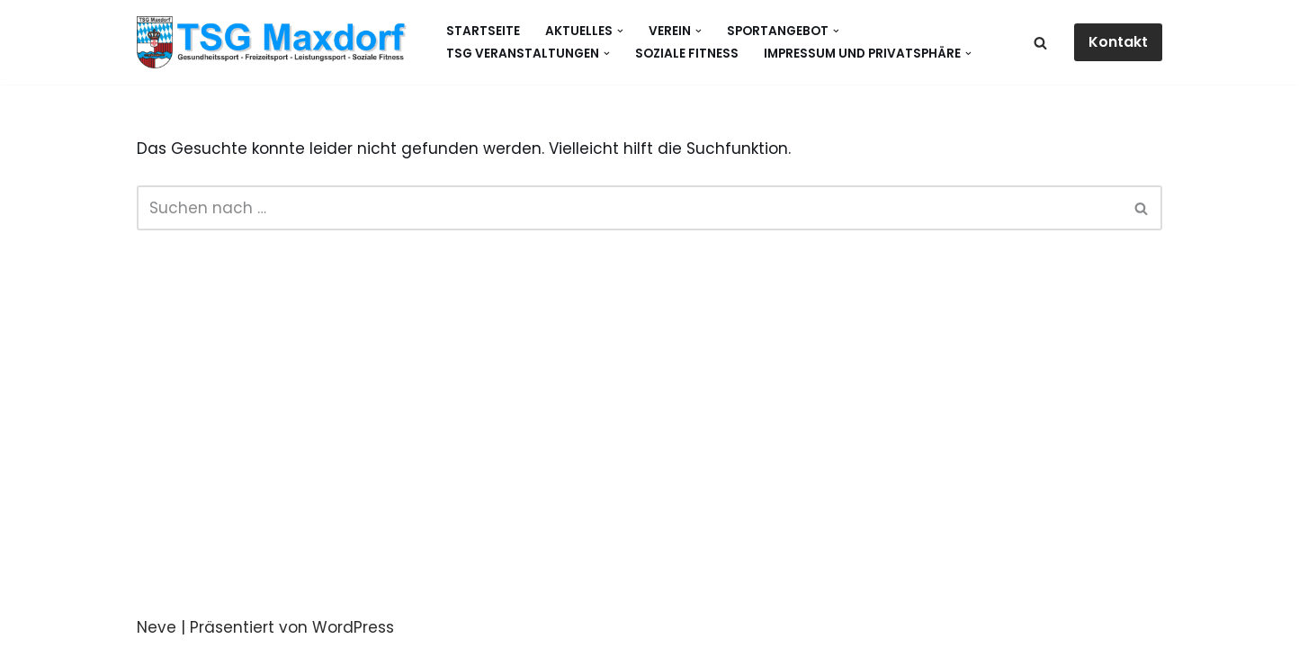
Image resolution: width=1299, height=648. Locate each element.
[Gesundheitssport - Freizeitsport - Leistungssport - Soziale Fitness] (276, 42)
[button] (620, 31)
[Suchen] (1040, 43)
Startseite (483, 31)
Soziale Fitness (687, 53)
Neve (156, 627)
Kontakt (1118, 42)
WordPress (353, 627)
